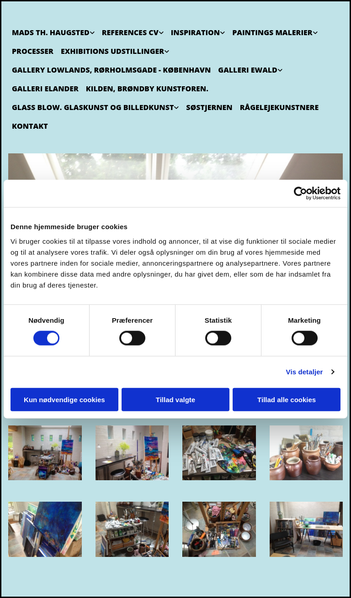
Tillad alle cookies (286, 399)
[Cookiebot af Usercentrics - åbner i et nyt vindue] (300, 193)
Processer (32, 51)
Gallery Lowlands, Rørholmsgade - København (111, 70)
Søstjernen (209, 107)
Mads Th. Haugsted (51, 32)
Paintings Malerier (272, 32)
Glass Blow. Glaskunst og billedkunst (93, 107)
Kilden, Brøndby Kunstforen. (147, 89)
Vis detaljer (304, 372)
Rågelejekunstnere (279, 107)
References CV (130, 32)
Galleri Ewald (247, 70)
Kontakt (30, 126)
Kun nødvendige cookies (64, 399)
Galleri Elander (45, 89)
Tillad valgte (175, 399)
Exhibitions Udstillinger (112, 51)
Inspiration (195, 32)
